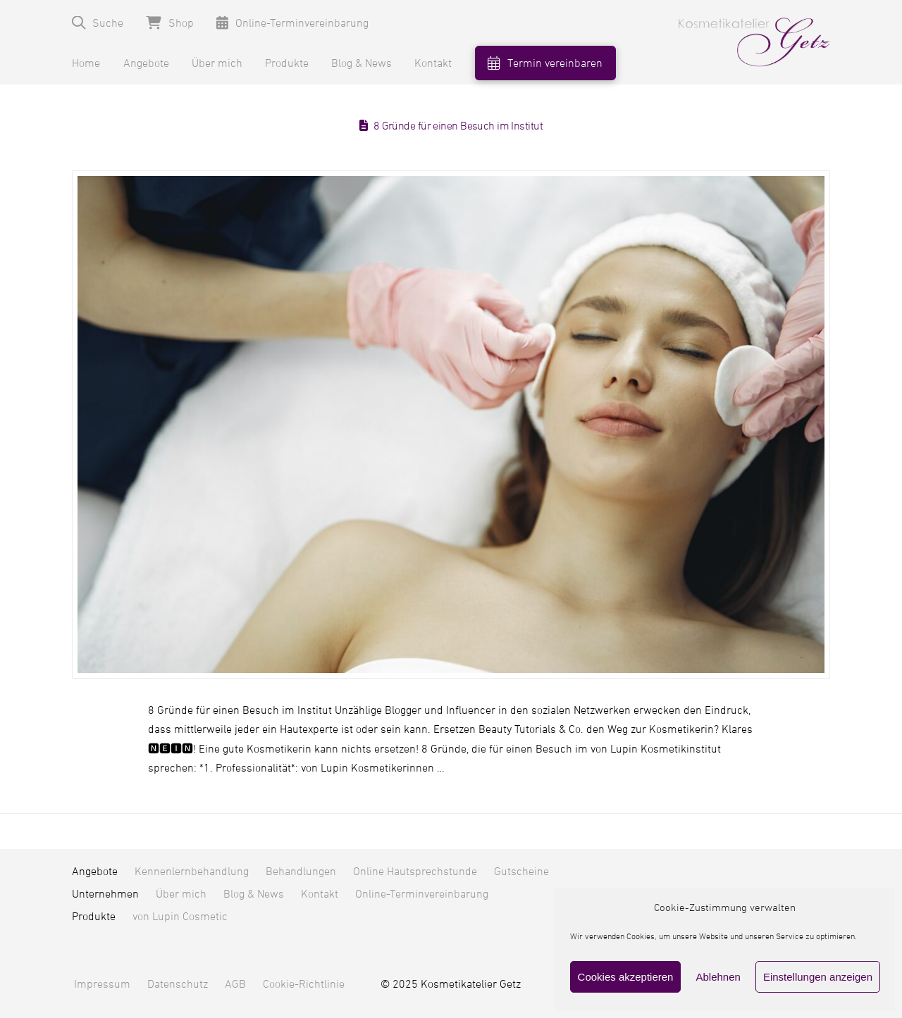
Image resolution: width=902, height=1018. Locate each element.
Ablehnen (718, 977)
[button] (97, 23)
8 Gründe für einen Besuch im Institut (458, 126)
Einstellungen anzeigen (817, 977)
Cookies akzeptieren (626, 977)
